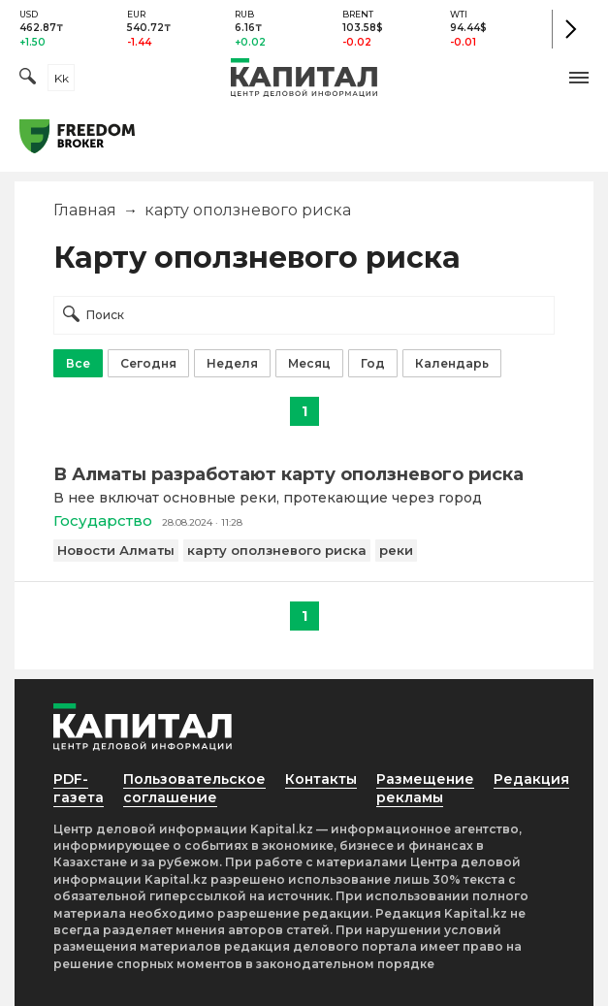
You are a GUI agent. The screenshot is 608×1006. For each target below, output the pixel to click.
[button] (579, 77)
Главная (84, 210)
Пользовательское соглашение (194, 788)
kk (61, 78)
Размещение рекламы (425, 788)
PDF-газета (78, 788)
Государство (102, 520)
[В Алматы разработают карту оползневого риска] (304, 474)
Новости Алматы (116, 550)
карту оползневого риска (277, 550)
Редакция (531, 779)
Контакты (321, 779)
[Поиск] (27, 78)
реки (396, 550)
